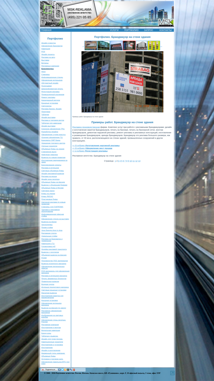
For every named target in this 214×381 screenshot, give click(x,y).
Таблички (45, 115)
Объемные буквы (48, 356)
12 (136, 161)
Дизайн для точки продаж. (52, 339)
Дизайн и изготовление (50, 350)
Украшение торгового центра (53, 143)
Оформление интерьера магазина (51, 304)
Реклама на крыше (49, 176)
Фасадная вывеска (49, 293)
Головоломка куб (48, 246)
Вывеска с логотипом (50, 252)
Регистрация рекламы (50, 92)
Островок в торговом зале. (52, 359)
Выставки (45, 60)
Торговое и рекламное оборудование (50, 210)
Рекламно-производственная (86, 127)
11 (134, 161)
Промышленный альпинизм (52, 94)
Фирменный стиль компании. (53, 353)
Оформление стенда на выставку (55, 219)
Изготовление (47, 348)
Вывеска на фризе (49, 222)
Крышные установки (49, 103)
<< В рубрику (96, 145)
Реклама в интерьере (50, 168)
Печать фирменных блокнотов (53, 279)
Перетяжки (45, 112)
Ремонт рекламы (48, 97)
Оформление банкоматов (52, 46)
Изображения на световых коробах (52, 316)
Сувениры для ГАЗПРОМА (52, 207)
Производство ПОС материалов (54, 261)
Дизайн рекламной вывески (52, 174)
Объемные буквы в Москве (52, 188)
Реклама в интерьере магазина (54, 276)
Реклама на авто (48, 57)
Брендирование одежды (51, 165)
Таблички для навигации (51, 123)
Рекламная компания (50, 325)
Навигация (45, 49)
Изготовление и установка (52, 345)
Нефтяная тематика (49, 155)
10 (131, 161)
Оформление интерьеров (51, 80)
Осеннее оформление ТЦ (52, 137)
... (83, 46)
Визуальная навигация (50, 330)
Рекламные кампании (50, 66)
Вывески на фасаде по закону (53, 308)
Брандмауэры (47, 69)
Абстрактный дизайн (49, 83)
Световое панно (48, 191)
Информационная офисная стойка (52, 215)
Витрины (45, 63)
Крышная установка (49, 300)
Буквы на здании (48, 194)
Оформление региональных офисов (53, 267)
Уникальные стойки (49, 236)
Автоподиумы (47, 225)
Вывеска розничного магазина (53, 264)
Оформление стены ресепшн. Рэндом (53, 321)
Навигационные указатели (52, 342)
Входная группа (47, 284)
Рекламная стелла (49, 233)
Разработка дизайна (49, 132)
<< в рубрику (90, 151)
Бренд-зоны (46, 333)
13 (139, 161)
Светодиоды (46, 106)
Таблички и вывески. (49, 336)
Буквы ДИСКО (47, 196)
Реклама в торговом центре (52, 120)
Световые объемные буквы (52, 171)
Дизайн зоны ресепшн (50, 179)
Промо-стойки (47, 227)
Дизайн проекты (48, 54)
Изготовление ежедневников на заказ (54, 161)
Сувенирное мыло (48, 152)
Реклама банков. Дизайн (51, 109)
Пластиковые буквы (49, 199)
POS (43, 52)
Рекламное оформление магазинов (51, 312)
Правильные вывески (50, 281)
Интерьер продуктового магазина (55, 287)
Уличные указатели (49, 146)
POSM (44, 258)
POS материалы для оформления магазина (55, 272)
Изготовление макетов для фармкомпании (52, 297)
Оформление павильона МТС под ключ (55, 363)
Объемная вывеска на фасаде (54, 255)
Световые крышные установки (53, 290)
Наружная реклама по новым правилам (53, 203)
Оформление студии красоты (53, 135)
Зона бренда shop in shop (51, 230)
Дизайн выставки (48, 117)
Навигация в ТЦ (47, 244)
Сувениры (45, 74)
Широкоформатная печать (52, 89)
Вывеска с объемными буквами (54, 185)
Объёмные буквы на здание (52, 149)
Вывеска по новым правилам (53, 157)
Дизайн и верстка (48, 43)
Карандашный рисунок (50, 100)
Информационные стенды (52, 77)
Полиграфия (46, 86)
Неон (43, 72)
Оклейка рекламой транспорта (54, 249)
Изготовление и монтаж (51, 327)
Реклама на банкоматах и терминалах (52, 240)
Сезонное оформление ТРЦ (52, 129)
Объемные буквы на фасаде (53, 182)
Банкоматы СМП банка (50, 140)
